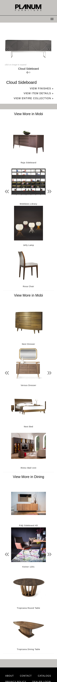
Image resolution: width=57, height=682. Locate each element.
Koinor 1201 (28, 567)
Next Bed (28, 426)
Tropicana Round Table (28, 608)
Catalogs (44, 676)
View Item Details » (39, 93)
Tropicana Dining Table (28, 649)
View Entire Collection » (34, 98)
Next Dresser (28, 344)
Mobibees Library (28, 204)
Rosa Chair (28, 286)
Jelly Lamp (28, 245)
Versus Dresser (28, 385)
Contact (26, 676)
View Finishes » (42, 88)
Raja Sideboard (28, 162)
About (9, 676)
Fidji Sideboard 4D (28, 525)
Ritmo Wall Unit (28, 468)
